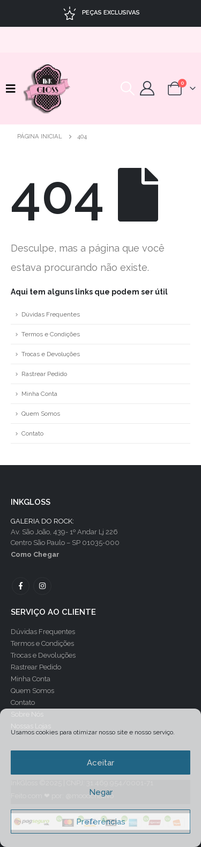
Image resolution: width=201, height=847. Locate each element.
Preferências (100, 822)
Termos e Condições (50, 334)
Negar (101, 792)
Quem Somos (40, 413)
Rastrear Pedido (44, 374)
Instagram (42, 586)
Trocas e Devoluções (50, 354)
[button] (13, 88)
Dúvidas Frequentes (50, 314)
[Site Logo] (48, 88)
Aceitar (100, 763)
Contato (32, 433)
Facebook (20, 586)
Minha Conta (39, 393)
